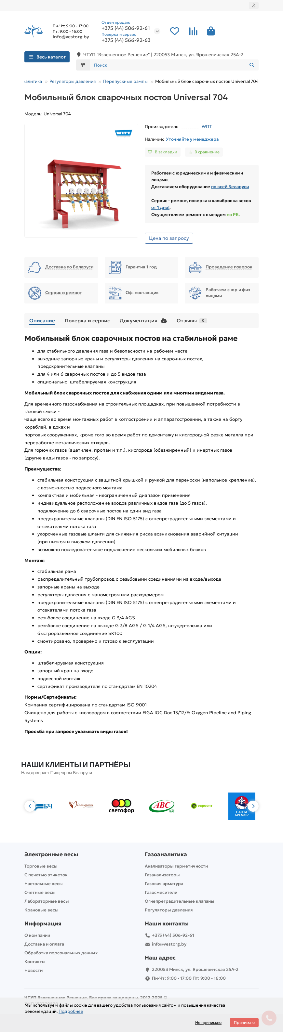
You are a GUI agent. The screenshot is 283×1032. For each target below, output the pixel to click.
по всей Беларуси (230, 186)
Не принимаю (208, 1022)
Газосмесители (161, 892)
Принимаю (244, 1022)
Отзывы (192, 320)
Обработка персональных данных (61, 953)
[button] (29, 806)
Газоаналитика (26, 81)
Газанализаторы (162, 875)
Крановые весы (41, 910)
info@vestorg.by (71, 36)
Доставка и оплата (44, 944)
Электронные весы (51, 854)
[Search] (174, 65)
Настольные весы (43, 883)
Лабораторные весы (46, 901)
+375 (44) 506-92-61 (125, 28)
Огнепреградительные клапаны (179, 901)
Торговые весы (41, 866)
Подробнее (71, 1011)
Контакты (35, 961)
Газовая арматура (164, 883)
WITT (207, 126)
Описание (42, 320)
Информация (42, 923)
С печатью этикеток (46, 875)
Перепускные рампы (125, 81)
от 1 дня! (160, 207)
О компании (37, 935)
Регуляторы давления (72, 81)
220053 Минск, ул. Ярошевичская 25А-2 (195, 969)
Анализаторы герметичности (176, 866)
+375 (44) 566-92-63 (126, 40)
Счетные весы (40, 892)
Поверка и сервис (87, 320)
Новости (33, 970)
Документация (143, 320)
